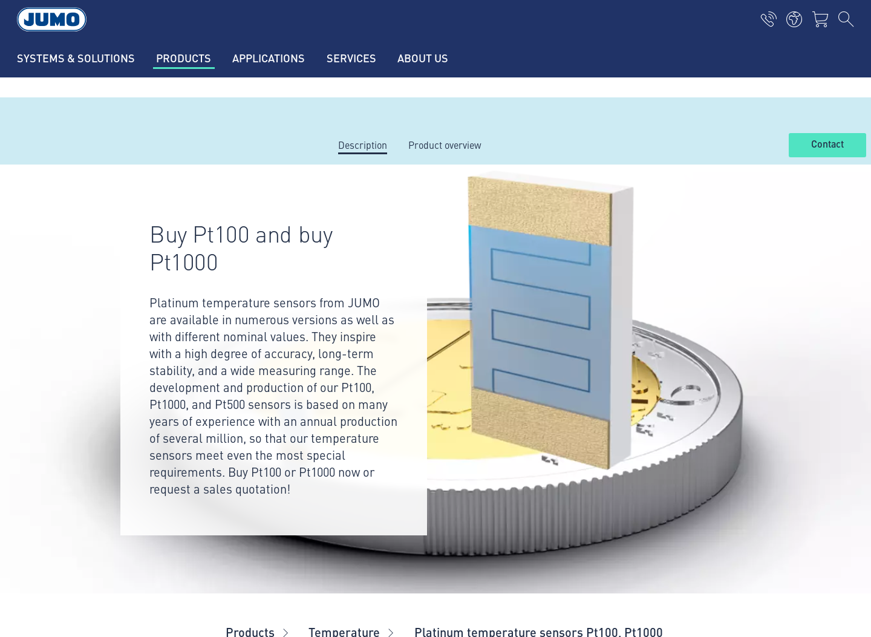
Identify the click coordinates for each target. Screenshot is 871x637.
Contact (827, 144)
